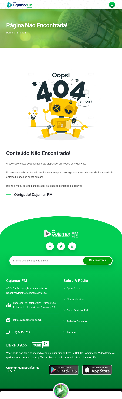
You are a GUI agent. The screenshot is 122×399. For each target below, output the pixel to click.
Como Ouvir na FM (75, 310)
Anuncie (69, 332)
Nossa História (73, 299)
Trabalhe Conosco (75, 321)
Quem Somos (72, 288)
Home (9, 32)
